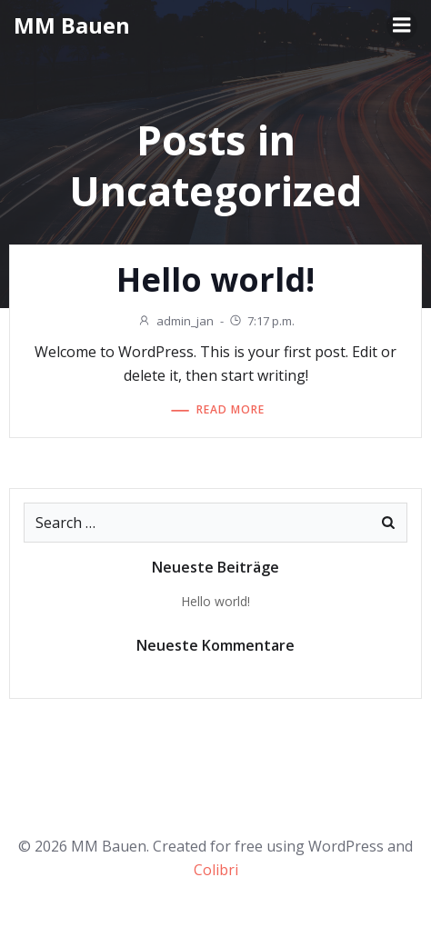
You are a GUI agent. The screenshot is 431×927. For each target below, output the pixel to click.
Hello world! (215, 601)
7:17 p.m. (261, 321)
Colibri (216, 870)
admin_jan (175, 321)
